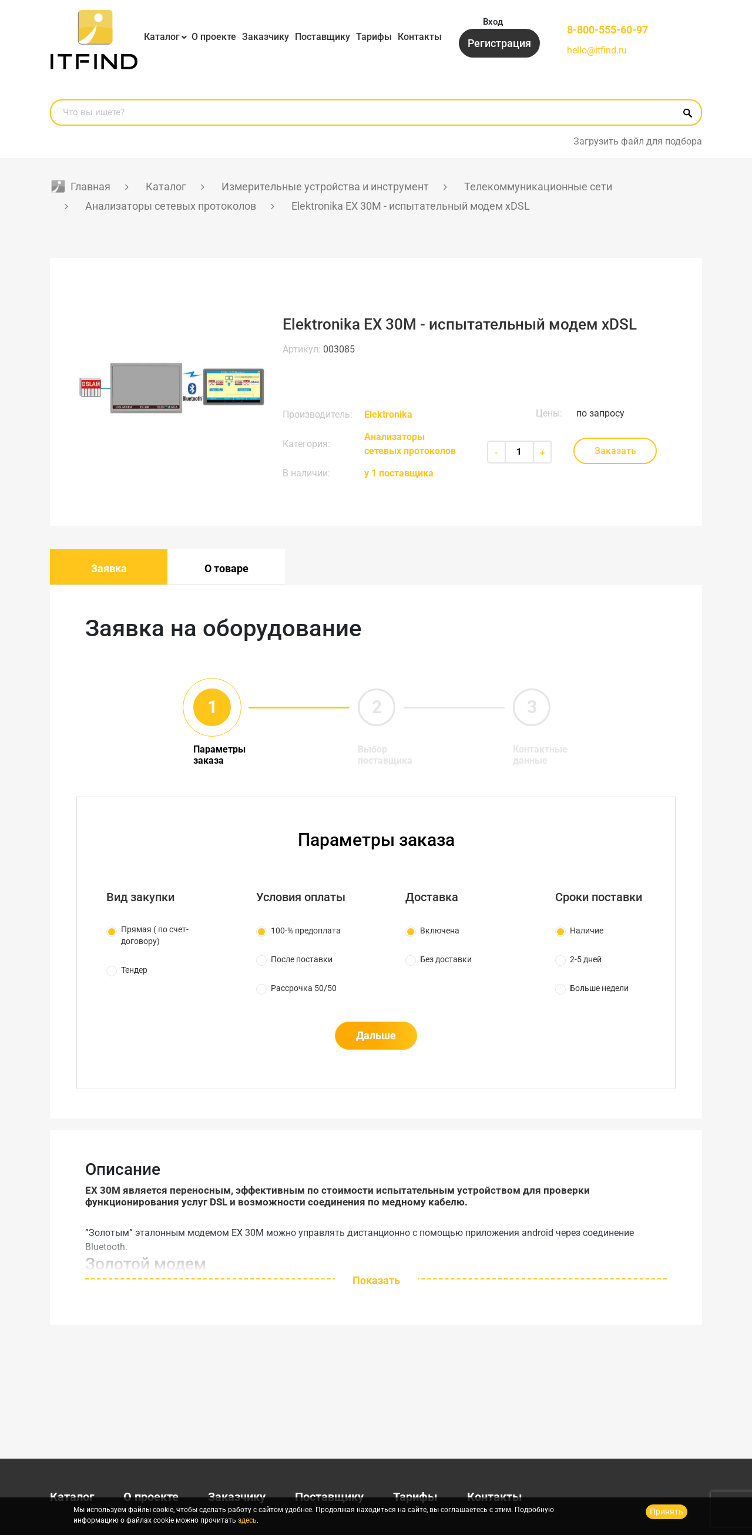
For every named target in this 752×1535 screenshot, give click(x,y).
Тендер (134, 970)
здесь (247, 1520)
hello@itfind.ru (597, 50)
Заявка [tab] (109, 568)
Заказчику (265, 36)
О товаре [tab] (226, 568)
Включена (439, 930)
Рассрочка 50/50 (304, 988)
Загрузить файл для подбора (637, 141)
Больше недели (599, 988)
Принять (666, 1511)
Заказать (615, 450)
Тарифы (374, 36)
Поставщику (322, 36)
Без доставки (446, 959)
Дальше (376, 1035)
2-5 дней (586, 959)
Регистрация (499, 43)
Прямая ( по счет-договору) (155, 935)
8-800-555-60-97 (607, 29)
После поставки (302, 959)
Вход (493, 21)
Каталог (162, 36)
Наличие (586, 930)
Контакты (420, 36)
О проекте (214, 36)
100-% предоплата (306, 930)
